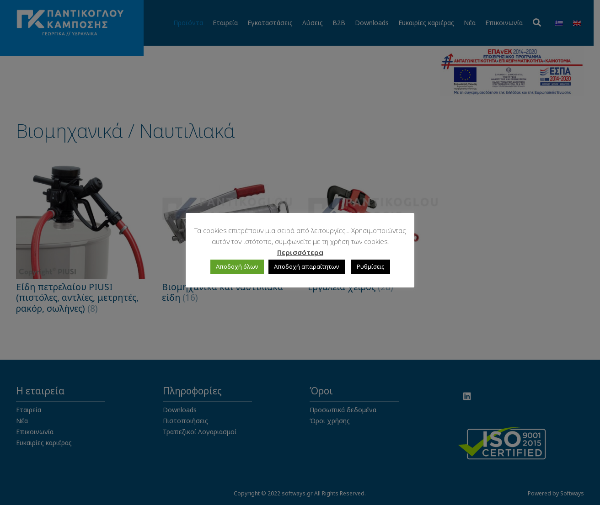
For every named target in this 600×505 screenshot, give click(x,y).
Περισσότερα (300, 252)
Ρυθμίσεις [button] (371, 266)
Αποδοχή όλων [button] (237, 266)
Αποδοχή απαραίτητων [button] (306, 266)
